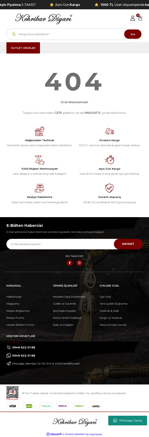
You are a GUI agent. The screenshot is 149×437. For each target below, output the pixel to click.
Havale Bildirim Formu (20, 324)
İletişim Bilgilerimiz (18, 310)
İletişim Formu (15, 317)
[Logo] (39, 18)
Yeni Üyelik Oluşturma (113, 303)
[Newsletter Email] (74, 244)
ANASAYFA (92, 113)
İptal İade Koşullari (64, 310)
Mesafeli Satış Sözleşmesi (69, 296)
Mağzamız (12, 303)
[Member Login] (132, 18)
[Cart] (140, 18)
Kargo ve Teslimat (111, 317)
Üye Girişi (105, 296)
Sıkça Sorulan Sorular (113, 324)
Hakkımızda (13, 296)
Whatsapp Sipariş (127, 420)
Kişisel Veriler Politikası (67, 317)
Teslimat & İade (109, 310)
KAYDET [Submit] (128, 244)
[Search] (74, 34)
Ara (133, 34)
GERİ (58, 113)
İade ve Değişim (63, 324)
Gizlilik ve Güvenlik (64, 303)
